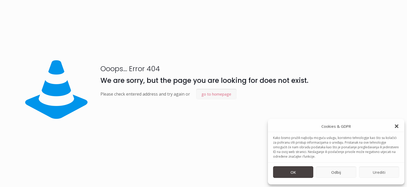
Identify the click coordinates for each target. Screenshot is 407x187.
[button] (396, 126)
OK (293, 172)
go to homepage (216, 94)
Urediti (379, 172)
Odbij (336, 172)
